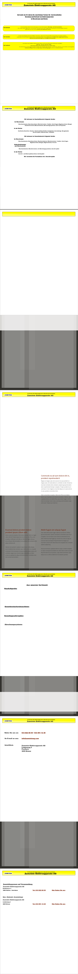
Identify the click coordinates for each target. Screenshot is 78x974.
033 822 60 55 (27, 733)
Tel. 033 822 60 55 (39, 890)
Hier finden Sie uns (58, 890)
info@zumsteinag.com (30, 738)
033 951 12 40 (39, 733)
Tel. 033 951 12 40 (39, 904)
